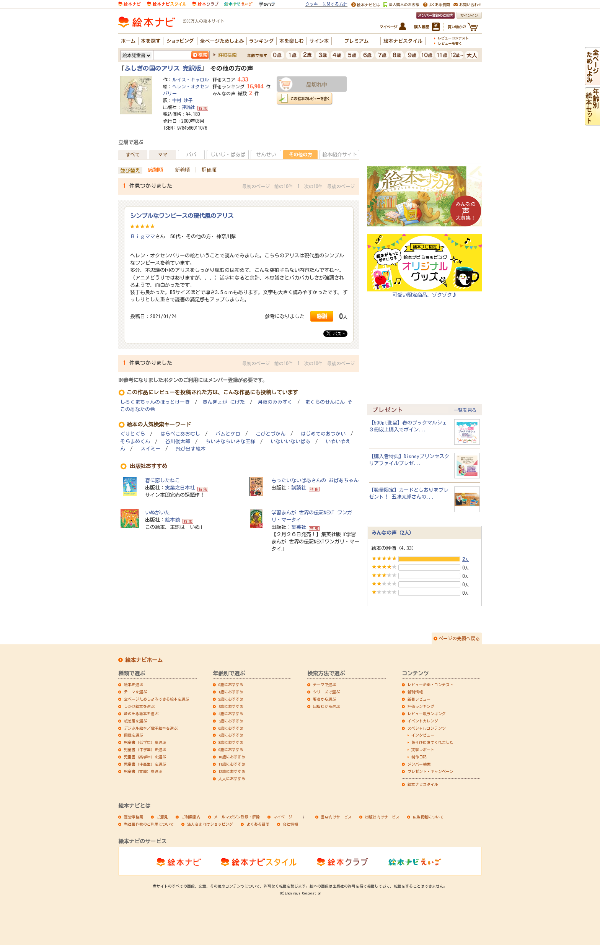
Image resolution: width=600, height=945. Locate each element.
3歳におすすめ (230, 706)
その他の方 (300, 154)
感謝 (321, 316)
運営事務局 (133, 817)
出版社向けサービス (382, 817)
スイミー (150, 448)
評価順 (209, 169)
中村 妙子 (182, 100)
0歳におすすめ (230, 684)
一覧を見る (464, 410)
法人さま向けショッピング (210, 824)
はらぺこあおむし (180, 433)
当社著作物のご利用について (149, 824)
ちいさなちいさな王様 (230, 441)
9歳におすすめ (230, 749)
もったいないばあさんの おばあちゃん (315, 480)
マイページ (282, 817)
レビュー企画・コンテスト (430, 684)
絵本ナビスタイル (423, 784)
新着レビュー (419, 699)
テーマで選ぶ (324, 684)
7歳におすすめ (230, 735)
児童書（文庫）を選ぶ (143, 771)
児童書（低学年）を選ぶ (145, 742)
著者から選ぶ (324, 699)
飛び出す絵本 (190, 448)
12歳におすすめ (231, 771)
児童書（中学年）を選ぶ (145, 749)
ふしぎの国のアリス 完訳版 (162, 68)
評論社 (188, 107)
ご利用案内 (191, 817)
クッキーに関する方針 (326, 4)
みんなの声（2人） (393, 532)
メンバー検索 (419, 764)
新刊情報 (415, 692)
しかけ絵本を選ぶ (139, 706)
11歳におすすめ (231, 764)
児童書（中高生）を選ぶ (145, 764)
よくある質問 (257, 824)
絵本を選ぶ (133, 684)
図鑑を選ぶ (133, 735)
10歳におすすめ (231, 757)
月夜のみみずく (275, 402)
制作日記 (419, 757)
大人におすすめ (231, 779)
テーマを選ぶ (135, 692)
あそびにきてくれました (432, 742)
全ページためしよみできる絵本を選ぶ (156, 699)
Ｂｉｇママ (142, 236)
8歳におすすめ (230, 742)
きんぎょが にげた (223, 402)
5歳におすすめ (230, 721)
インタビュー (422, 735)
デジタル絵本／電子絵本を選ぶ (151, 728)
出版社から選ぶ (326, 706)
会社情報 (290, 824)
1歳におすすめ (230, 692)
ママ (162, 154)
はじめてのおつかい (323, 433)
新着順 (182, 169)
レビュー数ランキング (427, 714)
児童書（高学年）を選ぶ (145, 757)
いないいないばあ (290, 441)
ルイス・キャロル (190, 79)
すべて (133, 154)
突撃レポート (422, 749)
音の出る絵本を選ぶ (141, 714)
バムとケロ (227, 433)
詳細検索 (227, 54)
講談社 (298, 487)
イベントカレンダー (425, 721)
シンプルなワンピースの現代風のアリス (181, 216)
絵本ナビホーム (144, 660)
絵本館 (172, 519)
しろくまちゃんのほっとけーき (155, 402)
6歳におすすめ (230, 728)
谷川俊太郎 (177, 441)
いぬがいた (157, 512)
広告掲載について (428, 817)
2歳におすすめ (230, 699)
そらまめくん (135, 441)
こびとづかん (270, 433)
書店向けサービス (336, 817)
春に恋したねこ (162, 480)
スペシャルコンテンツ (427, 728)
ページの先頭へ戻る (459, 638)
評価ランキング (421, 706)
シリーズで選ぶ (326, 692)
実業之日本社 (180, 487)
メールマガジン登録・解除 (237, 817)
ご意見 (162, 817)
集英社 (298, 527)
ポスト (336, 333)
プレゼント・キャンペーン (430, 771)
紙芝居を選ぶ (135, 721)
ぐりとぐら (132, 433)
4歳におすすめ (230, 714)
